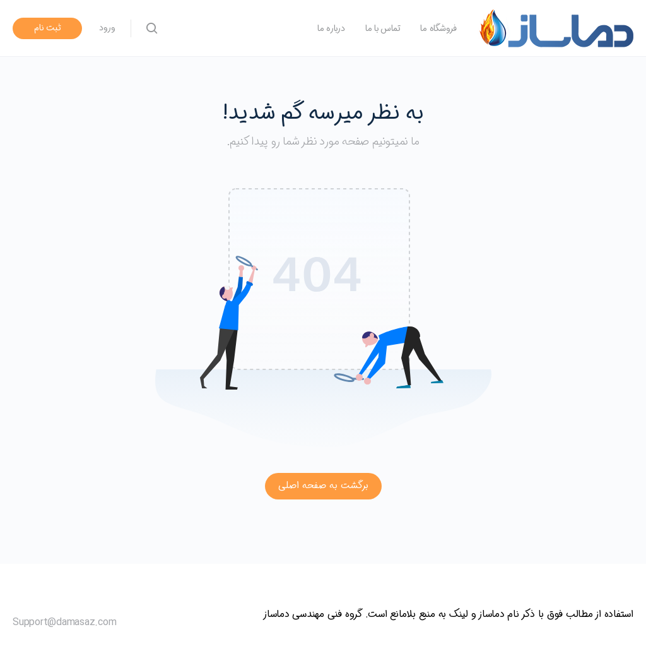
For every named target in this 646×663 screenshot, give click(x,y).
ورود (107, 28)
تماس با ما (383, 28)
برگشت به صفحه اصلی (323, 485)
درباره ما (331, 28)
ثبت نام (47, 28)
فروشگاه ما (438, 28)
